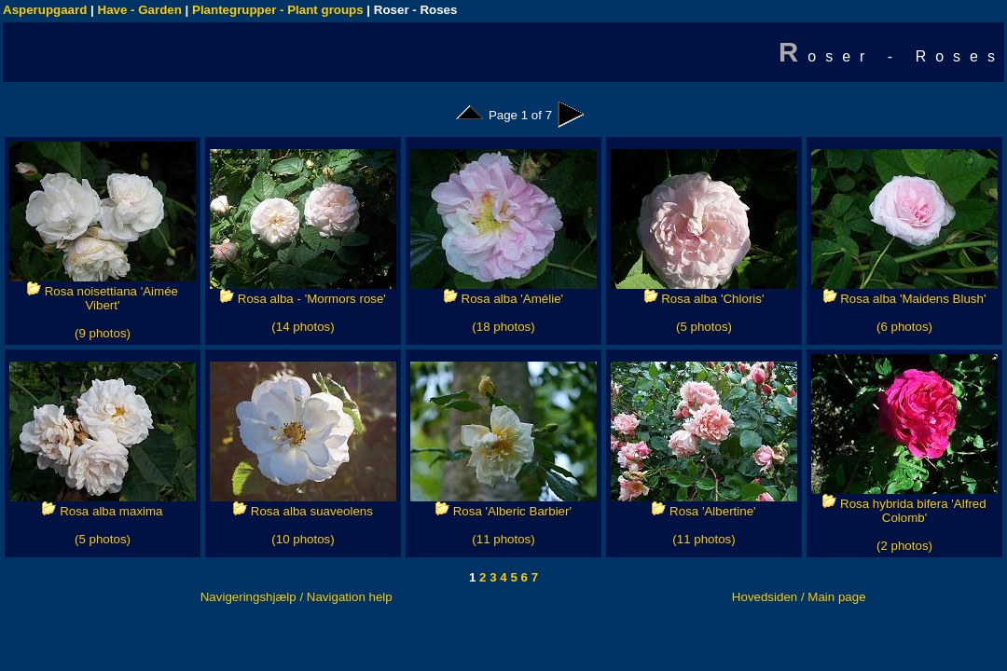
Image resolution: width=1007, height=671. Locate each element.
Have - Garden (140, 10)
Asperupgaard (45, 10)
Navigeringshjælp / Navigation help (296, 597)
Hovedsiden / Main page (799, 597)
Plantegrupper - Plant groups (278, 10)
